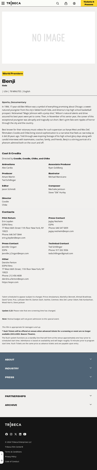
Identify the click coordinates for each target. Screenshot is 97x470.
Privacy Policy (10, 456)
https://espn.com (10, 282)
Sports (6, 102)
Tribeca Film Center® (14, 447)
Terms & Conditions (13, 452)
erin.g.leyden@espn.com (13, 237)
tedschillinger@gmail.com (60, 253)
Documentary (18, 102)
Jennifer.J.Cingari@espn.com (15, 253)
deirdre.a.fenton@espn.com (15, 279)
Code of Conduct (12, 461)
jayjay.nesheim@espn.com (61, 231)
